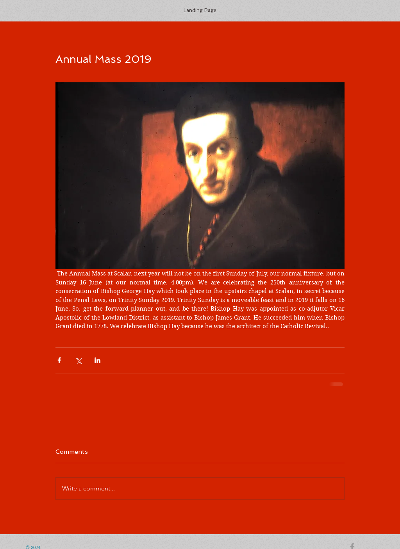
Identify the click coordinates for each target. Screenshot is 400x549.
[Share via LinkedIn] (97, 360)
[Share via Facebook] (59, 360)
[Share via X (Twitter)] (78, 360)
